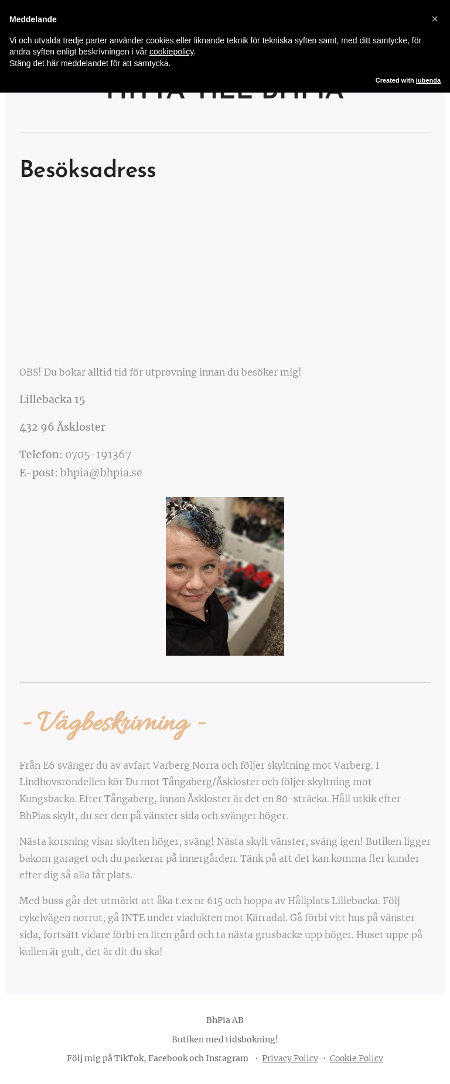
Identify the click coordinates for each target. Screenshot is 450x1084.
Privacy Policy (290, 1058)
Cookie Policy (356, 1058)
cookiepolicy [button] (171, 51)
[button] (434, 18)
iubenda (428, 80)
